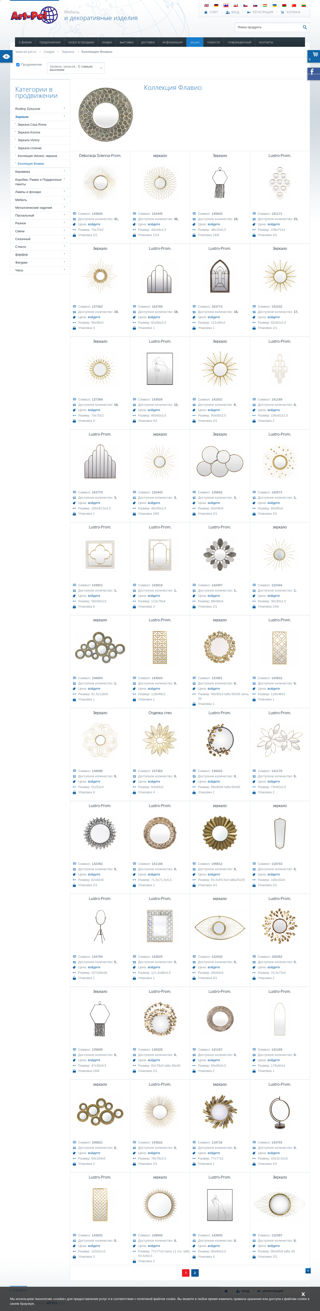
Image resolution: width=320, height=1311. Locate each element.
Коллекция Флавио (97, 52)
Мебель (21, 200)
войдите (94, 224)
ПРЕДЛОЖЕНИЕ (50, 42)
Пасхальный (24, 215)
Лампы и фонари (28, 192)
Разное (20, 223)
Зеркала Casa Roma (32, 124)
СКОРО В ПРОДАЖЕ (81, 42)
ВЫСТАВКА (127, 42)
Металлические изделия (33, 208)
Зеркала (68, 52)
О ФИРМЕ (25, 42)
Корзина (293, 12)
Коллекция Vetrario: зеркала (37, 156)
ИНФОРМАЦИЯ (172, 42)
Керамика (22, 171)
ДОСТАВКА (148, 42)
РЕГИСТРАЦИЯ (263, 12)
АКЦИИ (195, 42)
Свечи (19, 231)
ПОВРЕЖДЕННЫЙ (239, 42)
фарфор (21, 254)
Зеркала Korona (29, 132)
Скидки (49, 52)
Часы (19, 270)
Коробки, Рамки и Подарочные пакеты (38, 182)
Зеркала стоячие (30, 148)
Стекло (20, 247)
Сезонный (22, 239)
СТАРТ (214, 12)
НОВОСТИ (213, 42)
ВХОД (235, 12)
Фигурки (21, 262)
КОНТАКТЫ (266, 42)
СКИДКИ (107, 42)
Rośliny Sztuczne (27, 109)
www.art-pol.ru (26, 52)
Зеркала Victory (29, 140)
